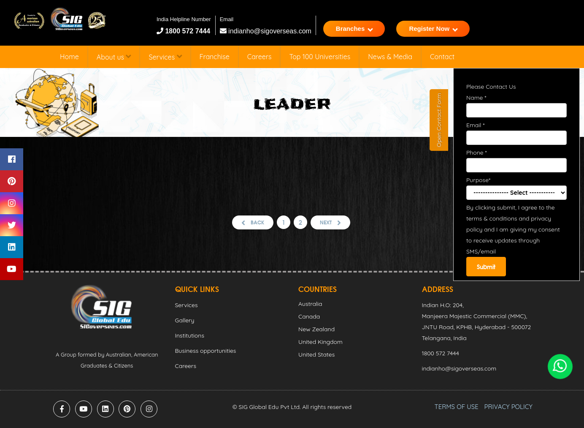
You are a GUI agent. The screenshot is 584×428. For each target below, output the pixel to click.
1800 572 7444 (186, 31)
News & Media (390, 56)
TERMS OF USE (457, 407)
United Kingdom (320, 342)
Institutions (189, 335)
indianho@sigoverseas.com (265, 31)
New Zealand (316, 329)
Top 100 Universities (319, 56)
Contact (442, 56)
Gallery (185, 320)
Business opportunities (205, 350)
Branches (354, 28)
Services (165, 56)
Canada (309, 316)
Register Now (433, 28)
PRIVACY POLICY (508, 407)
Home (69, 56)
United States (316, 354)
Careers (259, 56)
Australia (310, 304)
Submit (486, 266)
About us (114, 56)
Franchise (215, 56)
